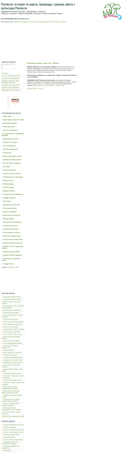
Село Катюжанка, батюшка (12, 324)
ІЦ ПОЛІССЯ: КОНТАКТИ (10, 78)
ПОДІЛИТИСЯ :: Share (34, 89)
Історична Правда (9, 427)
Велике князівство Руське (12, 299)
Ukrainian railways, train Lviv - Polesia (43, 63)
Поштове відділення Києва (12, 343)
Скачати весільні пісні (10, 319)
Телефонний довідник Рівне (13, 357)
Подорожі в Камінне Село (12, 297)
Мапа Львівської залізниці (12, 352)
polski (37, 22)
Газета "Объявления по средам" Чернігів (10, 404)
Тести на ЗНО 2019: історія (12, 334)
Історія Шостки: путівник (11, 332)
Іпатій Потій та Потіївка (11, 341)
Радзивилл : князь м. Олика (12, 360)
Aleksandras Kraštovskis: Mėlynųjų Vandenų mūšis (11, 392)
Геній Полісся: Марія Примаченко (9, 346)
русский (31, 22)
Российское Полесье (10, 355)
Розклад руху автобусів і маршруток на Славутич (11, 400)
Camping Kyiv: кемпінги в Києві (13, 329)
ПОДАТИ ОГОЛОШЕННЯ (10, 88)
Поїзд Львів (7, 450)
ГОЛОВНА (5, 73)
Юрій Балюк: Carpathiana (12, 310)
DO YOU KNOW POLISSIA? (11, 76)
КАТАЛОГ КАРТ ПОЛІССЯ (11, 85)
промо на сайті (13, 267)
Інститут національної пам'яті (13, 432)
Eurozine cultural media (11, 435)
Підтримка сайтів (9, 437)
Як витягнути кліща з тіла (12, 380)
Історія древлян (8, 350)
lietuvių (52, 22)
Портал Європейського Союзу (13, 425)
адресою (41, 84)
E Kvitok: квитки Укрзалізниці (13, 439)
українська (18, 22)
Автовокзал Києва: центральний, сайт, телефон (11, 408)
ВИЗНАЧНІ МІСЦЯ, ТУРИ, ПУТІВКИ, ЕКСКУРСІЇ (11, 82)
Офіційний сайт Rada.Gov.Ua (13, 362)
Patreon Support (60, 22)
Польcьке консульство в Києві (13, 430)
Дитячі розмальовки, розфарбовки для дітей (10, 387)
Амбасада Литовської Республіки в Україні (10, 443)
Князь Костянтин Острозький (13, 322)
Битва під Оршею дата (11, 313)
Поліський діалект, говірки (12, 373)
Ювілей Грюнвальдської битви (13, 416)
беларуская (44, 22)
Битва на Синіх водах (10, 327)
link (72, 67)
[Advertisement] (60, 42)
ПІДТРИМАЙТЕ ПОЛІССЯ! (11, 90)
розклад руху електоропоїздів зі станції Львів (48, 85)
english (25, 22)
